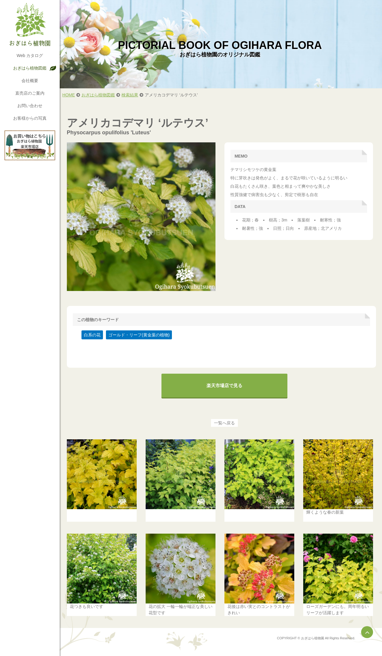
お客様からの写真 (30, 118)
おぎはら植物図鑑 (30, 68)
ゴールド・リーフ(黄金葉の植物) (140, 334)
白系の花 (94, 334)
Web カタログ (30, 55)
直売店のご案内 (29, 93)
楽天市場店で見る (225, 384)
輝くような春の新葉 (325, 510)
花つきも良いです (88, 604)
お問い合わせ (29, 105)
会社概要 (29, 80)
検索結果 (131, 95)
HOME (70, 95)
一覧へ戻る (225, 422)
